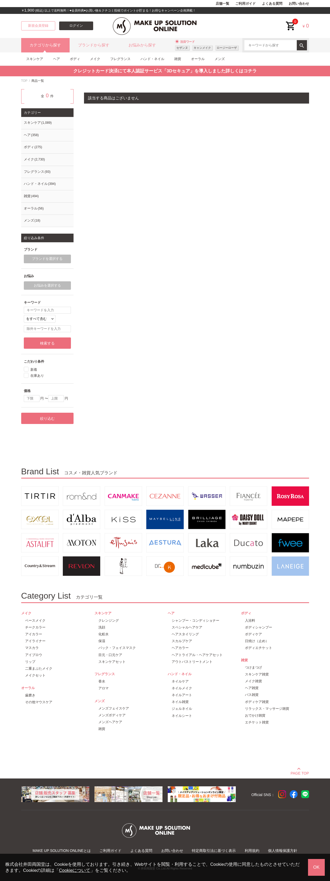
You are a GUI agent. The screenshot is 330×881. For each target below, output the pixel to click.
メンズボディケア (112, 715)
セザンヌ (182, 47)
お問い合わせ (299, 4)
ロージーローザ (227, 47)
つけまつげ (253, 667)
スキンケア (34, 59)
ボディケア (253, 634)
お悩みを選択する (47, 285)
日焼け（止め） (257, 641)
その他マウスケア (38, 702)
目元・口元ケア (110, 655)
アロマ (103, 688)
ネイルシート (182, 716)
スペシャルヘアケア (187, 627)
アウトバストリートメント (192, 662)
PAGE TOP (299, 772)
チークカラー (35, 627)
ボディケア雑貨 (257, 702)
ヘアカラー (180, 648)
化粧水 (103, 634)
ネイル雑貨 (180, 702)
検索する (47, 343)
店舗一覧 (222, 4)
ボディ (75, 59)
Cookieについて (74, 870)
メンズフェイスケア (113, 708)
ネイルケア (180, 681)
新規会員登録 (38, 26)
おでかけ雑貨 (255, 715)
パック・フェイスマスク (117, 648)
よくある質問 (272, 4)
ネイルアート (182, 695)
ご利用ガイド (245, 4)
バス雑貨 (252, 695)
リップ (30, 662)
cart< (290, 21)
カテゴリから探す (45, 45)
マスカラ (32, 648)
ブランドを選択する (47, 259)
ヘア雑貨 (252, 688)
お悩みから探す (142, 45)
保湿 (101, 641)
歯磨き (30, 695)
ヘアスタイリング (185, 634)
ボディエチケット (258, 648)
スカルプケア (182, 641)
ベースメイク (35, 620)
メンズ (220, 59)
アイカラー (33, 634)
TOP (24, 81)
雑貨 (177, 59)
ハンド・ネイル (152, 59)
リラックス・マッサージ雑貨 (267, 709)
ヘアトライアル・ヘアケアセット (197, 655)
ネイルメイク (182, 688)
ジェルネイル (182, 709)
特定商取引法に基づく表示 (214, 850)
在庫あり (37, 376)
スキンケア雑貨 (257, 674)
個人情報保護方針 (282, 850)
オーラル (198, 59)
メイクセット (35, 675)
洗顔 (101, 627)
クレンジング (108, 620)
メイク (95, 59)
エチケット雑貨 (257, 722)
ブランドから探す (93, 45)
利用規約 (252, 850)
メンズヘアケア (110, 722)
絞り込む (47, 418)
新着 (33, 369)
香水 (101, 681)
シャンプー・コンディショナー (195, 620)
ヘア (56, 59)
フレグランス (120, 59)
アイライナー (35, 641)
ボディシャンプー (258, 627)
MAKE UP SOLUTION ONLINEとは (62, 850)
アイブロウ (33, 655)
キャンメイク (202, 47)
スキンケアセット (112, 662)
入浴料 (250, 620)
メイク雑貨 (253, 681)
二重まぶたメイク (38, 668)
